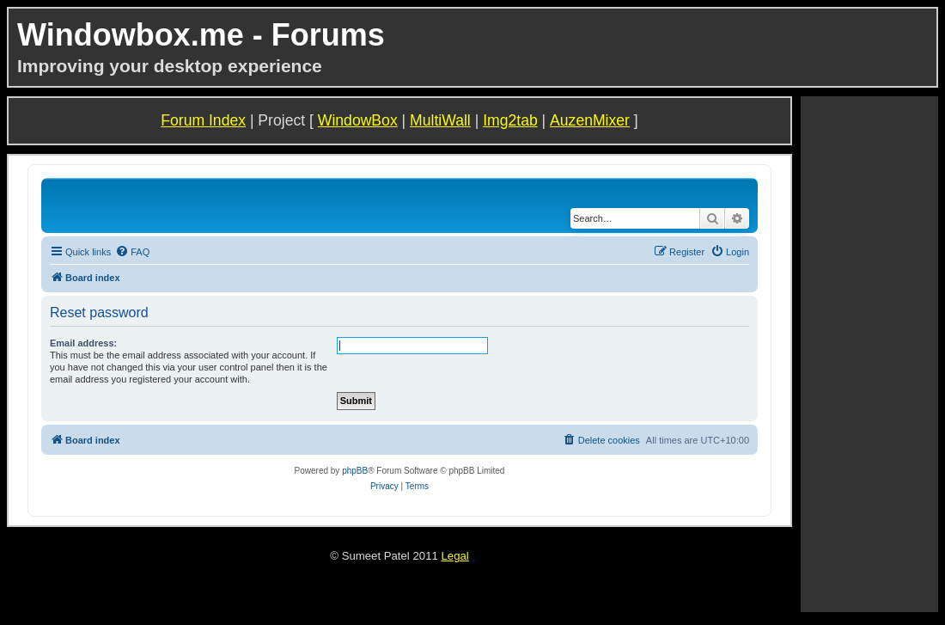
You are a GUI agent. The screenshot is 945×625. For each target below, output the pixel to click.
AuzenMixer (590, 120)
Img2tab (510, 120)
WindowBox (358, 120)
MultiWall (440, 120)
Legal (454, 555)
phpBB (355, 470)
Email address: (83, 343)
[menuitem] (132, 252)
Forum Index (203, 120)
